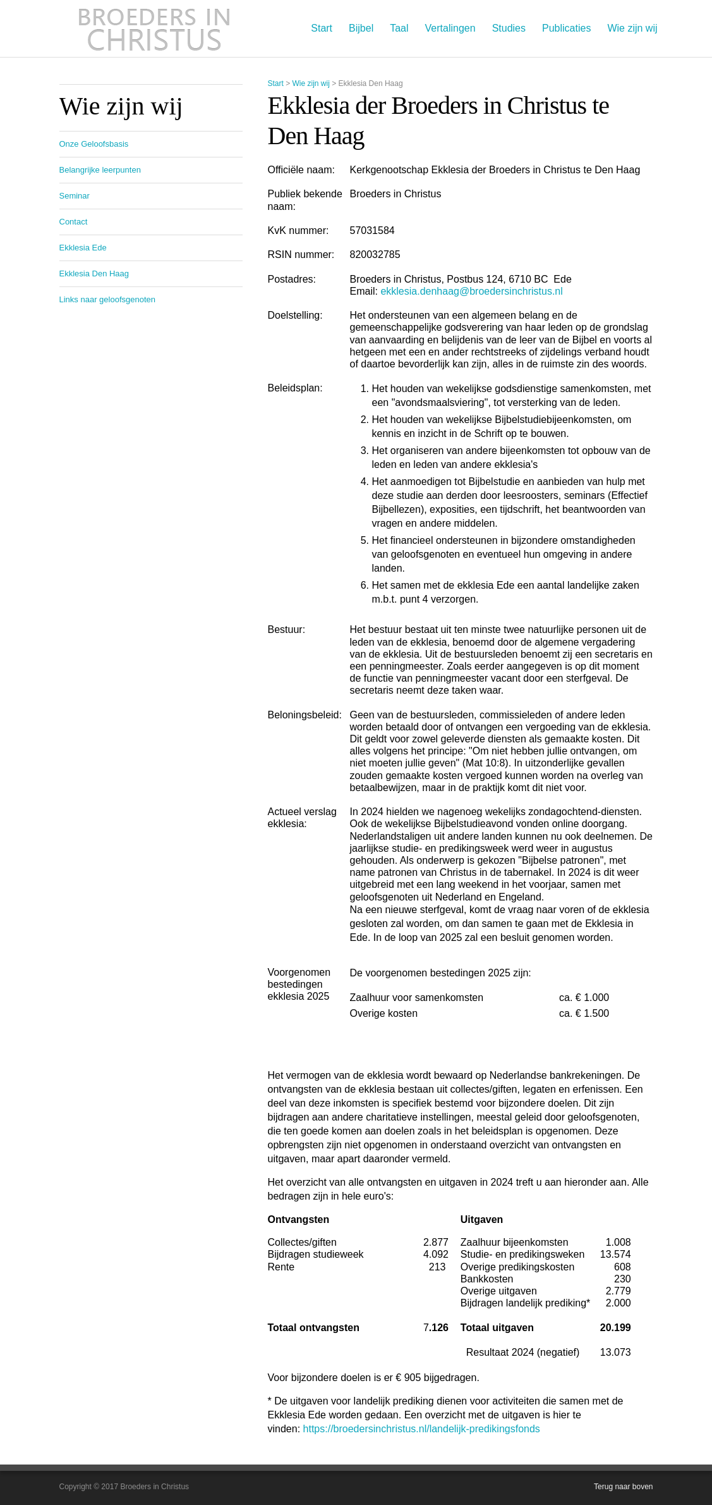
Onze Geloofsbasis (94, 144)
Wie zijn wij (632, 28)
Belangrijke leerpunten (100, 170)
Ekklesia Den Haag (94, 273)
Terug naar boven (623, 1486)
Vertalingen (450, 28)
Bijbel (361, 28)
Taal (399, 28)
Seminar (74, 195)
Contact (73, 221)
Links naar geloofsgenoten (107, 299)
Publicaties (566, 28)
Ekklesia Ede (83, 247)
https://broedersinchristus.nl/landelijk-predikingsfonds (421, 1428)
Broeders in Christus (154, 28)
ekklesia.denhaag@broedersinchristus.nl (471, 291)
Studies (509, 28)
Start (321, 28)
